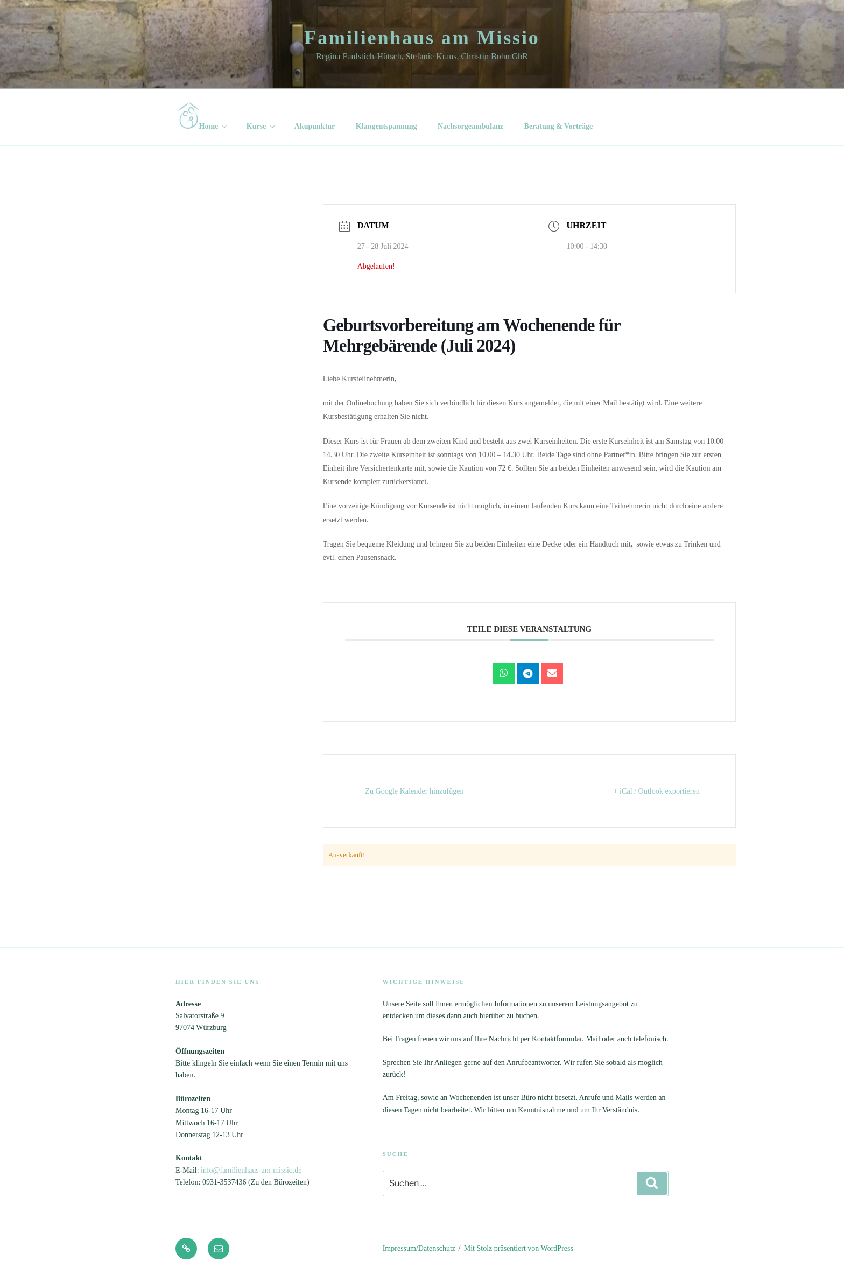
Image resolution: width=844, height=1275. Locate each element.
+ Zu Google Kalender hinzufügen (419, 791)
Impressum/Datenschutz (419, 1248)
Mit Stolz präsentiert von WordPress (518, 1248)
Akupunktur (314, 126)
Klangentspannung (386, 126)
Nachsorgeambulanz (470, 126)
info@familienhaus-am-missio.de (251, 1170)
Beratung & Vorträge (558, 126)
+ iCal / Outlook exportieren (649, 791)
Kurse (262, 126)
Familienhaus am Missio (421, 37)
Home (203, 116)
